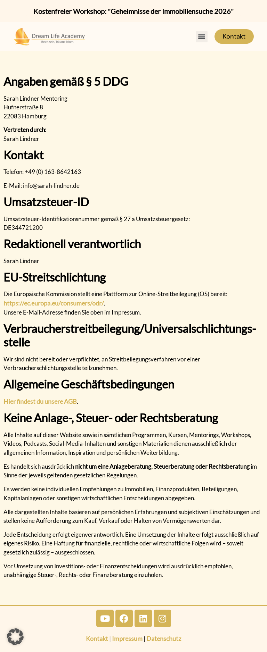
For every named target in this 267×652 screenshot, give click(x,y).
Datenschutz (163, 638)
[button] (202, 36)
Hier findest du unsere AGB (40, 401)
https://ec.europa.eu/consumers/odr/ (53, 303)
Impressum (127, 638)
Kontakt (97, 638)
